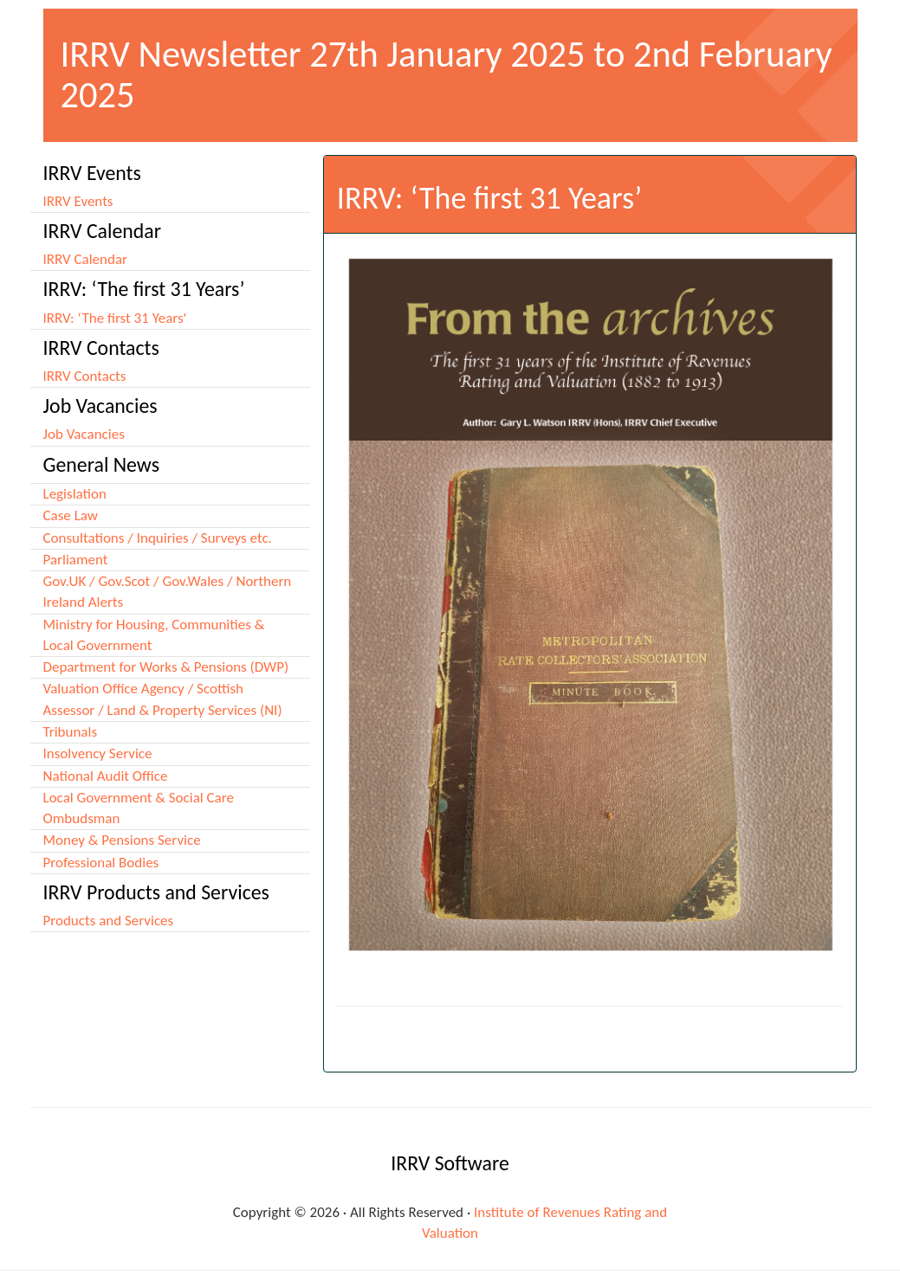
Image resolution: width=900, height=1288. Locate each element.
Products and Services (108, 920)
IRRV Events (78, 201)
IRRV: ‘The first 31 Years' (115, 318)
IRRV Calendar (85, 259)
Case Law (70, 515)
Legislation (75, 494)
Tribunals (70, 732)
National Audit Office (105, 776)
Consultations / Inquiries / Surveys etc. (157, 538)
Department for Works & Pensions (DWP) (166, 667)
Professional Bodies (101, 862)
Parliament (75, 560)
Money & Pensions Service (122, 840)
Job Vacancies (84, 434)
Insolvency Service (97, 753)
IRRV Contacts (84, 376)
